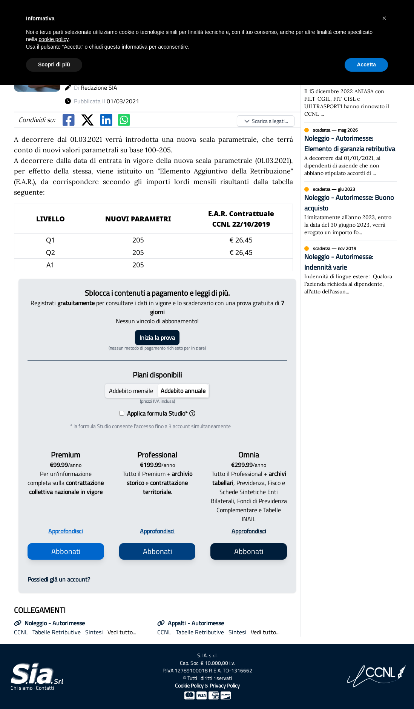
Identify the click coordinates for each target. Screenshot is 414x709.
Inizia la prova (157, 337)
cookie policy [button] (53, 39)
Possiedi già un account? (59, 579)
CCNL (21, 632)
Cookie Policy (189, 685)
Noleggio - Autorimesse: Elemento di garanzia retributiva (349, 143)
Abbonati (65, 551)
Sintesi (94, 632)
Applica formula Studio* (159, 413)
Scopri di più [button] (54, 64)
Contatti (45, 688)
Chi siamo (21, 688)
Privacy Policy (225, 685)
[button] (384, 18)
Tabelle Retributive (56, 632)
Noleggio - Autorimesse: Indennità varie (338, 262)
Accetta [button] (366, 64)
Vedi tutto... (121, 632)
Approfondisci (65, 531)
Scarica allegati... (265, 121)
